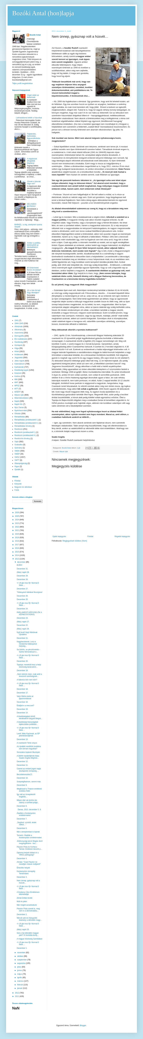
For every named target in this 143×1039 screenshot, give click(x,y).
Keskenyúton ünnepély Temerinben (26, 872)
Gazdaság (18, 342)
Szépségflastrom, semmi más (29, 782)
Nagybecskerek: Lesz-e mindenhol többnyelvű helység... (27, 644)
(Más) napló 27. (23, 622)
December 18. (22, 689)
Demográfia (19, 336)
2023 (17, 523)
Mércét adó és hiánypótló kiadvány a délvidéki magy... (29, 919)
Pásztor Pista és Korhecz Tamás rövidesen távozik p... (29, 848)
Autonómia (18, 333)
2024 (17, 520)
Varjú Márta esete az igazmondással (25, 697)
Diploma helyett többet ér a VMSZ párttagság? (27, 854)
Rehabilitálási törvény (23, 426)
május (20, 974)
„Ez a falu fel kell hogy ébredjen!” (33, 291)
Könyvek (17, 484)
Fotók (16, 490)
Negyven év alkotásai (23, 487)
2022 (17, 527)
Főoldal (90, 536)
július (19, 967)
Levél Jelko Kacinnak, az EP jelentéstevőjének (28, 735)
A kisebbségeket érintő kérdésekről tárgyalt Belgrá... (29, 717)
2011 (17, 996)
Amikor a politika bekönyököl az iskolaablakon (33, 245)
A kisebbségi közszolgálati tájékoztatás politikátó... (27, 723)
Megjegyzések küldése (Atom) (75, 541)
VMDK (17, 451)
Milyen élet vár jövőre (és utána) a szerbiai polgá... (28, 801)
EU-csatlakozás (20, 339)
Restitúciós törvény (22, 438)
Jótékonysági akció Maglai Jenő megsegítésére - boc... (29, 842)
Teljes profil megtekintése (22, 83)
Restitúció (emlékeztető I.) (25, 432)
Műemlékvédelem (21, 398)
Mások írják (63, 451)
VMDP (17, 454)
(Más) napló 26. (23, 629)
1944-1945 (18, 323)
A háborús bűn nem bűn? (27, 680)
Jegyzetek (18, 357)
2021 (17, 530)
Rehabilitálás (19, 417)
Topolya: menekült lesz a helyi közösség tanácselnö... (29, 666)
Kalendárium (19, 364)
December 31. (22, 569)
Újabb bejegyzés (59, 536)
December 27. (22, 589)
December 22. (22, 625)
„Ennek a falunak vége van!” (34, 182)
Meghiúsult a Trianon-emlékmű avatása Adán (29, 790)
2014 (17, 555)
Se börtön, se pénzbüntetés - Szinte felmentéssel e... (28, 650)
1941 (16, 320)
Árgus (16, 466)
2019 (17, 537)
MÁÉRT (17, 392)
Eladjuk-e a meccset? (25, 705)
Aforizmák (18, 326)
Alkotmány (18, 330)
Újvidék (17, 469)
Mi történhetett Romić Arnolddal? (34, 269)
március (20, 981)
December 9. (22, 785)
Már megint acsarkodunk (27, 905)
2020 (17, 534)
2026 (17, 512)
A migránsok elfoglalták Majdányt (32, 161)
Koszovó (17, 373)
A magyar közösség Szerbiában (29, 939)
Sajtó (16, 442)
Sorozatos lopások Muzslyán (28, 752)
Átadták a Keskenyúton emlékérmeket (26, 814)
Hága (16, 348)
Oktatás (17, 413)
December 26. (22, 596)
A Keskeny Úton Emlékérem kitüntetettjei (28, 893)
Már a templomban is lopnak (28, 832)
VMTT (16, 460)
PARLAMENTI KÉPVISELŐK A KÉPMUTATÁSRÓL (29, 613)
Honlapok (18, 345)
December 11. (22, 765)
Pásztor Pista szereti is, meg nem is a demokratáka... (28, 910)
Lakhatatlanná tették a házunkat (29, 118)
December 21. (22, 638)
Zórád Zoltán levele (24, 898)
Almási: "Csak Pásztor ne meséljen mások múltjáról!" (29, 863)
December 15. (22, 709)
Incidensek (18, 354)
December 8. (22, 806)
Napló (16, 401)
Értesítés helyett (23, 868)
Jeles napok (19, 361)
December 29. (22, 576)
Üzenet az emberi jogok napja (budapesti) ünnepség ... (29, 770)
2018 (17, 541)
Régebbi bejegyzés (122, 536)
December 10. (22, 778)
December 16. (22, 702)
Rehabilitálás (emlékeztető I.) (26, 420)
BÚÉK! (19, 565)
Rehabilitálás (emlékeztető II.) (26, 423)
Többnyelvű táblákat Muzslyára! (29, 592)
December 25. (22, 599)
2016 (17, 548)
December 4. (22, 858)
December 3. (22, 877)
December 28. (22, 579)
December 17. (22, 693)
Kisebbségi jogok (21, 370)
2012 (17, 993)
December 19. (22, 670)
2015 (17, 552)
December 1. (22, 948)
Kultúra (17, 376)
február (20, 985)
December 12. (22, 761)
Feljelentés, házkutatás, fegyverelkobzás (33, 136)
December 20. (22, 661)
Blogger (83, 1025)
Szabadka (18, 445)
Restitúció (18, 429)
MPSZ (16, 386)
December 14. (22, 713)
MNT (16, 382)
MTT (16, 389)
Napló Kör (18, 404)
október (20, 956)
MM (15, 379)
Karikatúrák (19, 367)
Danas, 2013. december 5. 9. (29, 809)
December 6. (22, 828)
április (20, 977)
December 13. (22, 739)
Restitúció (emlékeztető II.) (25, 435)
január (20, 988)
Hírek (16, 351)
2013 (17, 559)
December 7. (22, 819)
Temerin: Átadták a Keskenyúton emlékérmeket (29, 836)
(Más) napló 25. (23, 929)
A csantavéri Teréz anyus (27, 743)
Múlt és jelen (22, 901)
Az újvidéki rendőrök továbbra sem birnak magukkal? (29, 747)
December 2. (22, 914)
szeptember (22, 960)
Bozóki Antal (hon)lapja (43, 13)
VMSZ (16, 457)
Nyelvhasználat (20, 410)
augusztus (21, 963)
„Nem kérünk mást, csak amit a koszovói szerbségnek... (29, 675)
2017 (17, 545)
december (21, 562)
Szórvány (18, 448)
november (21, 952)
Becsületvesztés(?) (24, 774)
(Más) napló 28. (23, 572)
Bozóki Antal (35, 35)
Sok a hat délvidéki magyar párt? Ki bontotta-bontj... (28, 934)
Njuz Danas (19, 407)
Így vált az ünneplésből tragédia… (26, 795)
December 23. (22, 618)
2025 (17, 516)
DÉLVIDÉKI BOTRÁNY (31, 205)
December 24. (22, 609)
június (20, 970)
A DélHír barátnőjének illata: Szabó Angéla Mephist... (28, 757)
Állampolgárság (20, 463)
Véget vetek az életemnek (33, 96)
